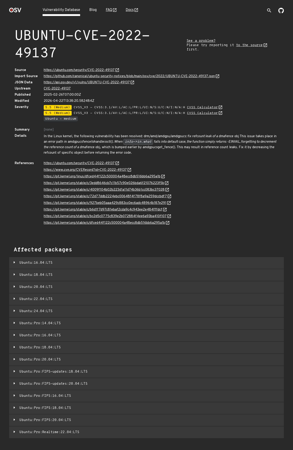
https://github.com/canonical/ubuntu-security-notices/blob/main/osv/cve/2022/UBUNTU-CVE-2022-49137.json (129, 76)
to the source (249, 45)
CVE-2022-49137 (57, 89)
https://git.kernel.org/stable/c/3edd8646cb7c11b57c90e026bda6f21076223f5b (104, 183)
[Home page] (15, 11)
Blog (93, 10)
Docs (130, 10)
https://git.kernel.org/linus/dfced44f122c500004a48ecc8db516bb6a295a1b (102, 176)
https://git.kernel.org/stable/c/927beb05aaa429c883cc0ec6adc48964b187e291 (105, 203)
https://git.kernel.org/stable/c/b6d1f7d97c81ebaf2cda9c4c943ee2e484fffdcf (103, 210)
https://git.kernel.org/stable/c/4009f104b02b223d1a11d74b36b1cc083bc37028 (104, 190)
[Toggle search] (269, 10)
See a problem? (201, 41)
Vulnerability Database (61, 10)
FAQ (109, 10)
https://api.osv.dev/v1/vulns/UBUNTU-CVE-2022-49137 (87, 82)
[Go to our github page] (281, 12)
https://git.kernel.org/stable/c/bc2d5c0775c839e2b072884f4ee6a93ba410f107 (105, 216)
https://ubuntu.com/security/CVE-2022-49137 (79, 70)
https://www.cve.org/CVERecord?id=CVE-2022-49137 (85, 170)
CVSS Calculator (202, 107)
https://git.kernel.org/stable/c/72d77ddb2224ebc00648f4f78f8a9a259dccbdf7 (105, 196)
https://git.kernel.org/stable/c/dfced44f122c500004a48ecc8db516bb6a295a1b (104, 223)
